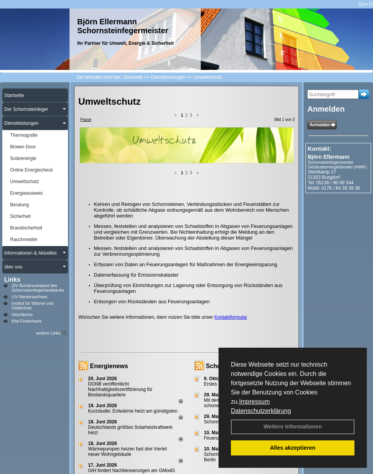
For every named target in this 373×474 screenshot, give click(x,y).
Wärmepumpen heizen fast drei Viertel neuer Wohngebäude (127, 390)
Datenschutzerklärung (261, 411)
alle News (170, 430)
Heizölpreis (22, 314)
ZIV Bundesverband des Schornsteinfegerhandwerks (38, 287)
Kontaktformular (230, 255)
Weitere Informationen (292, 426)
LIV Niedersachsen (29, 296)
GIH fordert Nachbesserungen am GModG (131, 409)
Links (12, 279)
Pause (85, 119)
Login (80, 455)
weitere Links (51, 333)
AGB (218, 455)
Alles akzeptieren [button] (292, 448)
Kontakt (99, 455)
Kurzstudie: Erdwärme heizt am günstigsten (132, 349)
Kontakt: (319, 148)
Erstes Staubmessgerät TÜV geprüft (241, 322)
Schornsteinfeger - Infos (241, 304)
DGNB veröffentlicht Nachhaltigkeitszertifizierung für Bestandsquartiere (120, 328)
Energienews (109, 304)
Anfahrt (199, 455)
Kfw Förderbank (27, 321)
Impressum (254, 401)
